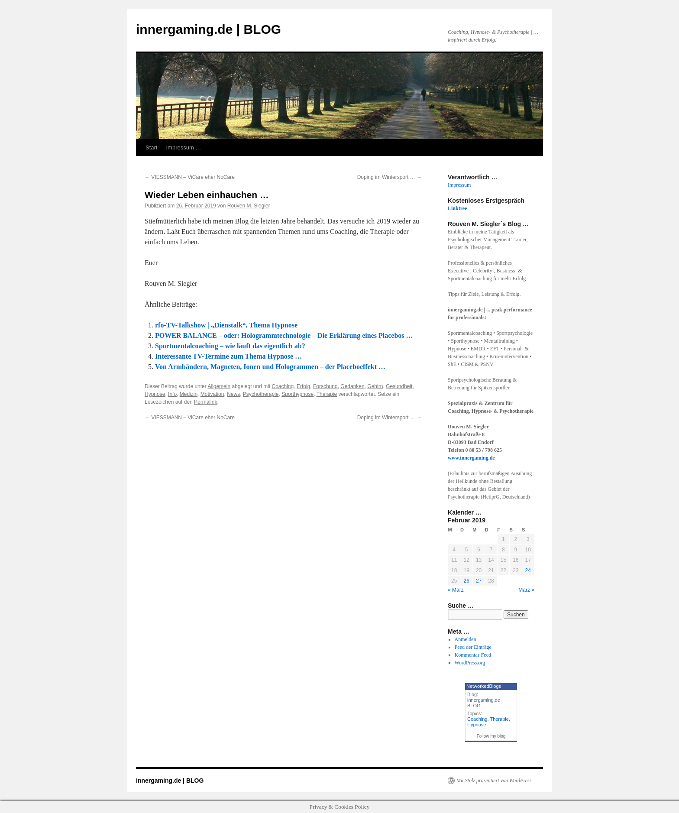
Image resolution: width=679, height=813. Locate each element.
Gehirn (375, 386)
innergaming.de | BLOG (208, 29)
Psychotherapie (261, 394)
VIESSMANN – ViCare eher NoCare (190, 177)
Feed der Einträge (473, 647)
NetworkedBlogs (483, 686)
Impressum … (183, 147)
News (233, 394)
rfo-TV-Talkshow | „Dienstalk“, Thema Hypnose (226, 325)
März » (526, 590)
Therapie (327, 394)
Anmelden (465, 639)
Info (172, 394)
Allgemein (218, 386)
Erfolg (303, 386)
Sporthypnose (297, 394)
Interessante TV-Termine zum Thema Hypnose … (228, 356)
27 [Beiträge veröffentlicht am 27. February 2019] (479, 581)
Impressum (459, 185)
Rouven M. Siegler (248, 206)
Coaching (283, 386)
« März (456, 590)
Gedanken (352, 386)
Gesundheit (399, 386)
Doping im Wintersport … (389, 177)
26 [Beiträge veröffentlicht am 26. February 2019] (466, 581)
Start (151, 147)
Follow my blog (491, 736)
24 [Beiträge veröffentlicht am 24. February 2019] (528, 570)
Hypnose (155, 394)
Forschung (325, 386)
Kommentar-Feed (473, 655)
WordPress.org (470, 663)
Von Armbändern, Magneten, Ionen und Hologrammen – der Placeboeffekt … (270, 366)
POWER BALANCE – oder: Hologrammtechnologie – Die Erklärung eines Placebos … (284, 335)
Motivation (212, 394)
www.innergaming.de (471, 458)
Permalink (205, 402)
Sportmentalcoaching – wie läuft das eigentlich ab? (230, 346)
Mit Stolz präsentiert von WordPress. (494, 780)
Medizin (188, 394)
